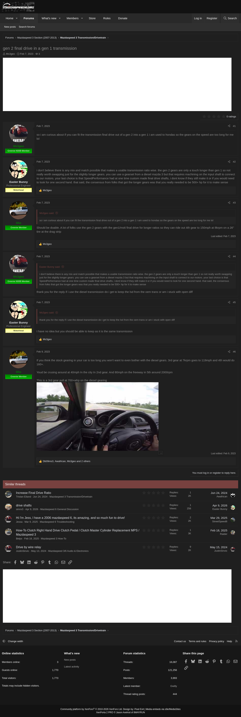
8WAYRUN (139, 712)
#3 (234, 202)
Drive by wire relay (28, 547)
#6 (234, 351)
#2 (234, 161)
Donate (122, 18)
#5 (234, 302)
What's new (49, 18)
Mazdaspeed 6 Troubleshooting (57, 521)
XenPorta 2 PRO (104, 712)
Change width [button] (15, 641)
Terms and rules (197, 641)
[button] (17, 18)
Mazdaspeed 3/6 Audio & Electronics (68, 551)
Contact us (180, 641)
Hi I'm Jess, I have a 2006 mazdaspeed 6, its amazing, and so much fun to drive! (70, 517)
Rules (106, 18)
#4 (234, 256)
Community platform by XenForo (91, 709)
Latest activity (71, 666)
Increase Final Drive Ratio (33, 492)
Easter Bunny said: (49, 266)
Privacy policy (216, 641)
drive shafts (24, 505)
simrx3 (19, 509)
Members (73, 18)
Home (9, 18)
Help (229, 641)
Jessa (19, 521)
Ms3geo (10, 53)
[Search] (230, 18)
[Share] (229, 126)
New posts (10, 26)
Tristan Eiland (23, 496)
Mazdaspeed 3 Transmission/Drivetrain (71, 496)
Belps (19, 538)
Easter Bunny (219, 509)
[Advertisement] (117, 84)
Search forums (27, 26)
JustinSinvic (22, 551)
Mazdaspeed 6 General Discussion (59, 509)
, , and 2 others (66, 461)
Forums (29, 18)
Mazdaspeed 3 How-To (53, 538)
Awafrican (221, 496)
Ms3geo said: (46, 213)
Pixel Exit (139, 709)
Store (92, 18)
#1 (234, 126)
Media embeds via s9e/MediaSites (163, 709)
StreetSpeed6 (219, 521)
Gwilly (173, 686)
